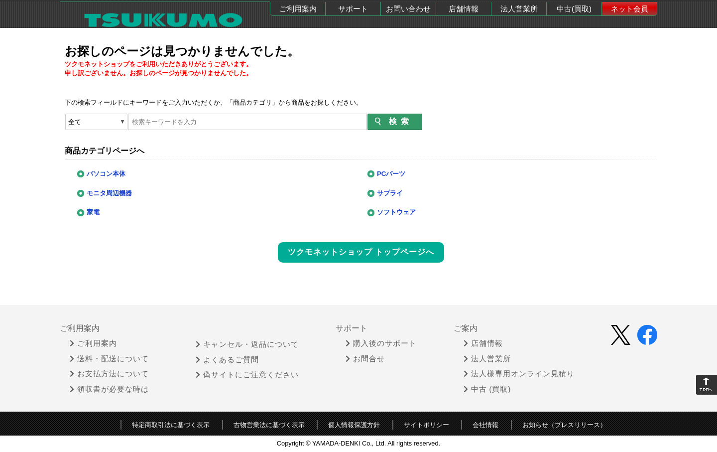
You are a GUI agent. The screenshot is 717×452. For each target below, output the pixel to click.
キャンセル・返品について (247, 344)
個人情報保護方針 (354, 425)
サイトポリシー (426, 425)
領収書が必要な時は (109, 389)
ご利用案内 (298, 8)
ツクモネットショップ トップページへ (361, 252)
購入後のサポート (381, 343)
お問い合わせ (408, 8)
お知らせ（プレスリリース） (564, 425)
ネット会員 (629, 8)
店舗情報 (463, 8)
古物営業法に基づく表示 (269, 425)
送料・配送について (109, 359)
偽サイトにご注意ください (247, 375)
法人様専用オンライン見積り (519, 374)
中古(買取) (574, 8)
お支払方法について (109, 374)
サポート (353, 8)
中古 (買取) (487, 389)
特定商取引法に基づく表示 (171, 425)
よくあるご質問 (227, 360)
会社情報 (485, 425)
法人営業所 (519, 8)
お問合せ (365, 359)
